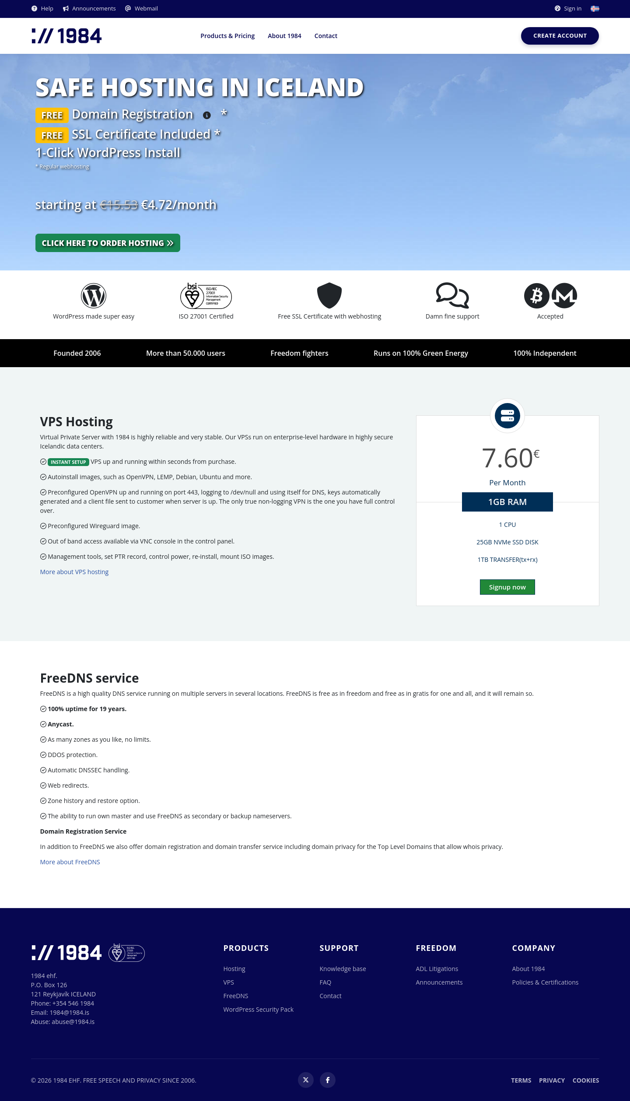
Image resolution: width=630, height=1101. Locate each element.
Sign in (567, 8)
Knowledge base (343, 968)
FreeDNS (236, 996)
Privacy (552, 1080)
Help (42, 8)
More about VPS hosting (74, 572)
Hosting (234, 968)
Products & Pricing (227, 36)
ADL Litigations (437, 968)
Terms (521, 1080)
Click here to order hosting (108, 243)
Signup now (507, 586)
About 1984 (284, 36)
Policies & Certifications (545, 982)
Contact (326, 36)
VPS (229, 982)
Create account (560, 35)
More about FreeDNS (70, 862)
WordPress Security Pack (259, 1009)
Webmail (141, 8)
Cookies (586, 1080)
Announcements (89, 8)
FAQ (326, 982)
